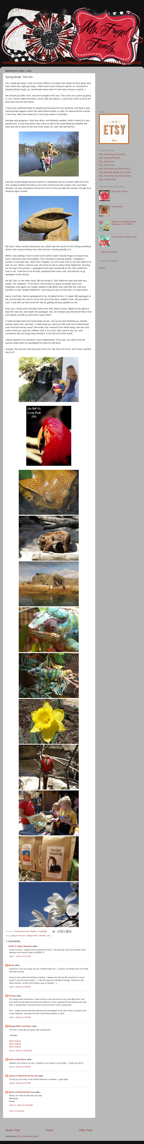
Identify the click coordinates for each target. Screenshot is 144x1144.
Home (49, 1130)
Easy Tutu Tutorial (119, 191)
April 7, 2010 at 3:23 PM (20, 956)
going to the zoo (18, 935)
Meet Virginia (15, 1041)
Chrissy (12, 996)
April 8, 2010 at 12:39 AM (20, 1050)
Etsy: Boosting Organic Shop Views (115, 172)
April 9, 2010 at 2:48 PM (20, 1067)
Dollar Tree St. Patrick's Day (123, 237)
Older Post (85, 1130)
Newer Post (12, 1130)
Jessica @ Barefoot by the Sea (23, 1076)
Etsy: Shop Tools (106, 161)
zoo (49, 935)
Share (101, 268)
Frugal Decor (117, 206)
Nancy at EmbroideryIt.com (21, 1092)
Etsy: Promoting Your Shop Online (114, 168)
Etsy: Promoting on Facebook (112, 154)
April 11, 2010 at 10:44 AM (21, 1105)
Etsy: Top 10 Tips (106, 165)
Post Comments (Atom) (28, 1136)
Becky (11, 965)
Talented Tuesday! (108, 252)
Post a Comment (16, 1111)
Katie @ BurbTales (17, 1059)
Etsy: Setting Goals (107, 179)
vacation (42, 935)
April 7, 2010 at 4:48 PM (20, 1017)
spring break (32, 935)
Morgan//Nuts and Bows (20, 1026)
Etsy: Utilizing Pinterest (109, 158)
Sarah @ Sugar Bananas (20, 946)
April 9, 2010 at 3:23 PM (20, 1083)
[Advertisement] (49, 1123)
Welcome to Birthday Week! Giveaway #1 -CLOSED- (123, 223)
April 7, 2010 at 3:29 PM (20, 987)
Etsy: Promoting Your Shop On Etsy (115, 176)
